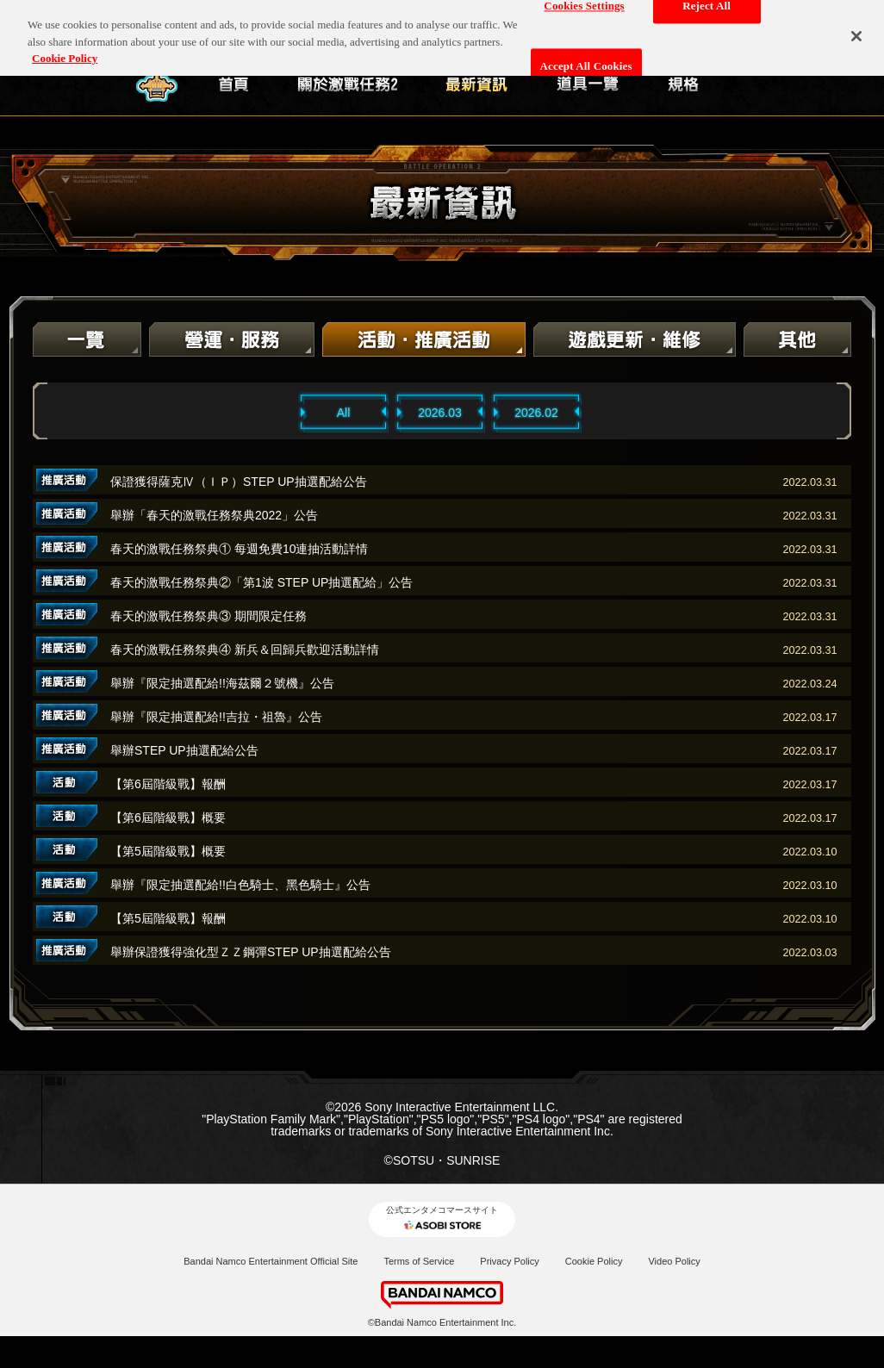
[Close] (856, 24)
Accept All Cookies (586, 54)
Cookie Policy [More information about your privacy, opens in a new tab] (64, 46)
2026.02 (536, 413)
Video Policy (674, 1261)
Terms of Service (418, 1261)
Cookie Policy (594, 1261)
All (344, 413)
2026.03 (440, 413)
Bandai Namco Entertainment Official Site (271, 1261)
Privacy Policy (509, 1261)
